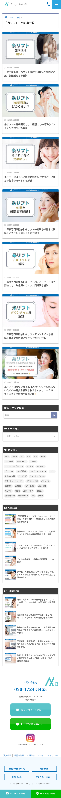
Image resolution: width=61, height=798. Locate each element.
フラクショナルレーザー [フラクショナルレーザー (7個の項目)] (14, 481)
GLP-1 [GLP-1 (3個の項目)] (14, 457)
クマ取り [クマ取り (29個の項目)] (33, 461)
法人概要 (7, 755)
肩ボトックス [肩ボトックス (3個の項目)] (28, 491)
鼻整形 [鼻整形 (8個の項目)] (40, 496)
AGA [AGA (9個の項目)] (7, 457)
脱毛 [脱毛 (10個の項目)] (33, 496)
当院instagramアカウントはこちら (30, 739)
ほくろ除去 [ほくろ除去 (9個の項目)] (9, 461)
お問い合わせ (17, 777)
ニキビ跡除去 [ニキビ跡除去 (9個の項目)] (21, 471)
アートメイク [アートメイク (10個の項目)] (21, 461)
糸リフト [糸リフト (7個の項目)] (8, 491)
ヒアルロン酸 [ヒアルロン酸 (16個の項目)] (10, 476)
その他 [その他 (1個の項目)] (43, 457)
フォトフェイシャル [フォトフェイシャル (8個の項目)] (37, 476)
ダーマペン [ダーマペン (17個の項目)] (9, 471)
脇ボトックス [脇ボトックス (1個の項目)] (23, 496)
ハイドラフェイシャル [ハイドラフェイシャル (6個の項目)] (38, 471)
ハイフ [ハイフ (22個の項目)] (52, 471)
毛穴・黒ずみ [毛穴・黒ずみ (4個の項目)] (30, 486)
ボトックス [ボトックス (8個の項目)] (45, 481)
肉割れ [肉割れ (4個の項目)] (17, 491)
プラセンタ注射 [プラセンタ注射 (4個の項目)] (32, 481)
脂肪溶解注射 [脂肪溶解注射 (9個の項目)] (10, 496)
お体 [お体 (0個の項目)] (22, 457)
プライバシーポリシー (47, 755)
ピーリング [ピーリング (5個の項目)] (22, 476)
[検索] (54, 415)
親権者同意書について (17, 769)
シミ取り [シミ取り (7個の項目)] (29, 466)
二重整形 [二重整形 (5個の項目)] (8, 486)
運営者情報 (19, 755)
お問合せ (31, 755)
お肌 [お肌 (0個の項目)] (28, 457)
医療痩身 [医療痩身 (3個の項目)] (18, 486)
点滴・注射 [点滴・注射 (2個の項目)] (42, 486)
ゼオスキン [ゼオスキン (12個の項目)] (40, 466)
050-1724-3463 (30, 689)
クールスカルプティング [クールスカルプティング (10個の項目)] (14, 466)
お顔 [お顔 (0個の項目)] (35, 457)
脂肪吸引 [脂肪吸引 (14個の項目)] (40, 491)
